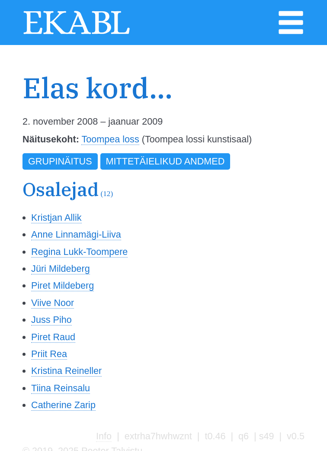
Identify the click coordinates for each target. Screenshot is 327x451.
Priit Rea (49, 353)
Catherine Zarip (63, 404)
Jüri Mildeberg (60, 268)
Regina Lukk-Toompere (79, 251)
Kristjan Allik (56, 217)
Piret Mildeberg (62, 285)
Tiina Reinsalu (60, 388)
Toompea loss (110, 139)
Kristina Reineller (66, 370)
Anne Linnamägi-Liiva (76, 234)
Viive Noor (52, 302)
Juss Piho (51, 319)
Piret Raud (53, 337)
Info (104, 436)
